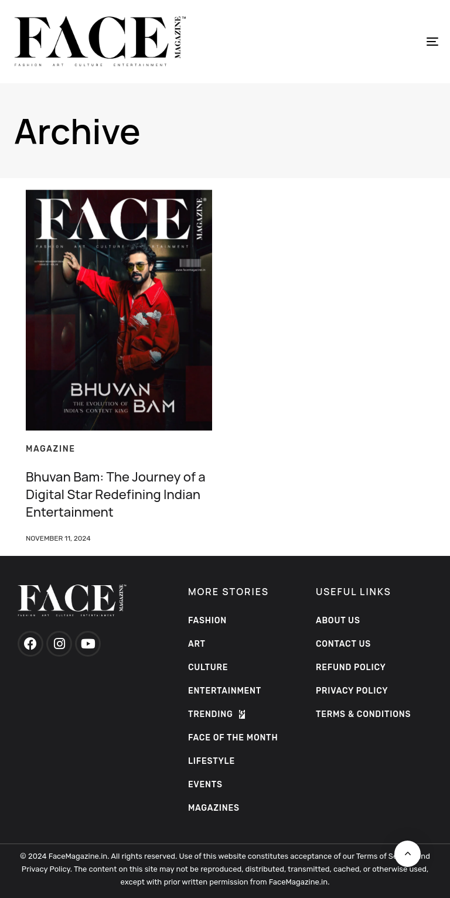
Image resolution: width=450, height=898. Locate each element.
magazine (51, 449)
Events (205, 785)
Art (197, 644)
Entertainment (224, 691)
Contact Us (343, 644)
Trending (216, 714)
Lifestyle (211, 761)
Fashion (207, 621)
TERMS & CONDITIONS (363, 714)
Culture (208, 667)
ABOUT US (338, 621)
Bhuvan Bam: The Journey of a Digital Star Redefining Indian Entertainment (116, 494)
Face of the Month (233, 738)
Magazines (214, 808)
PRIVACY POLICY (352, 691)
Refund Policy (351, 667)
